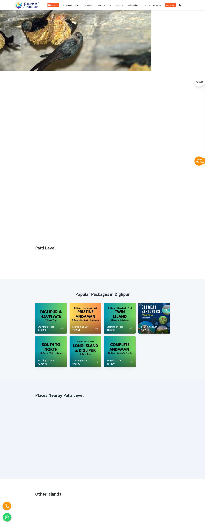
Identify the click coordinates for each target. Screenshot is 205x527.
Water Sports (104, 5)
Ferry (147, 5)
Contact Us (170, 5)
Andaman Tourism (71, 5)
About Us (157, 5)
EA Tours (53, 5)
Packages (89, 5)
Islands (119, 5)
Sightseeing (134, 5)
